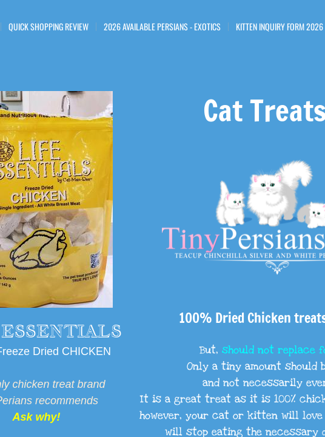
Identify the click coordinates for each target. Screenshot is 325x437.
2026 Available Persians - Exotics (162, 26)
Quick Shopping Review (48, 26)
